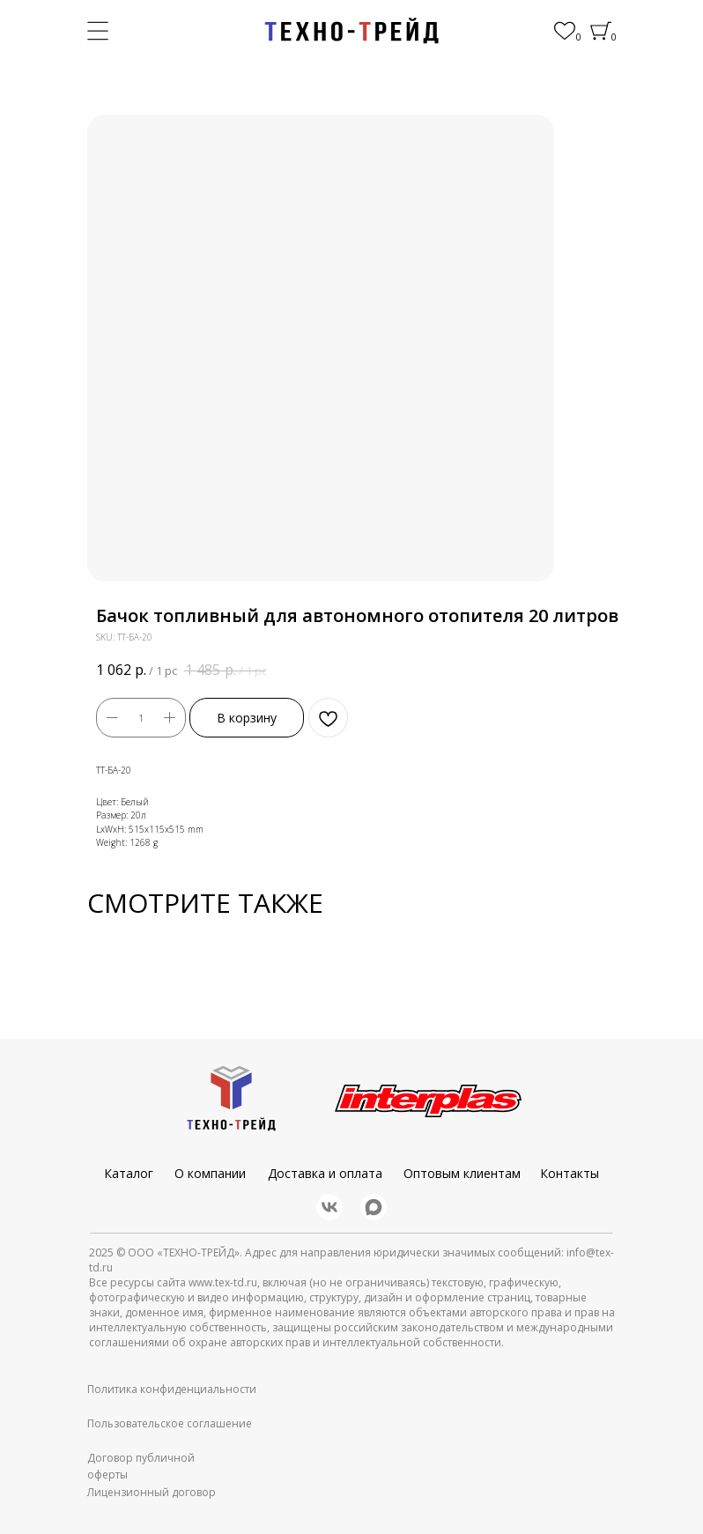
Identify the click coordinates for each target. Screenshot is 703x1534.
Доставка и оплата (325, 1173)
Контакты (569, 1173)
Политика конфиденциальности (171, 1389)
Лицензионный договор (151, 1492)
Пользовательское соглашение (169, 1423)
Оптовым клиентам (462, 1173)
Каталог (128, 1173)
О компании (210, 1173)
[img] (351, 31)
